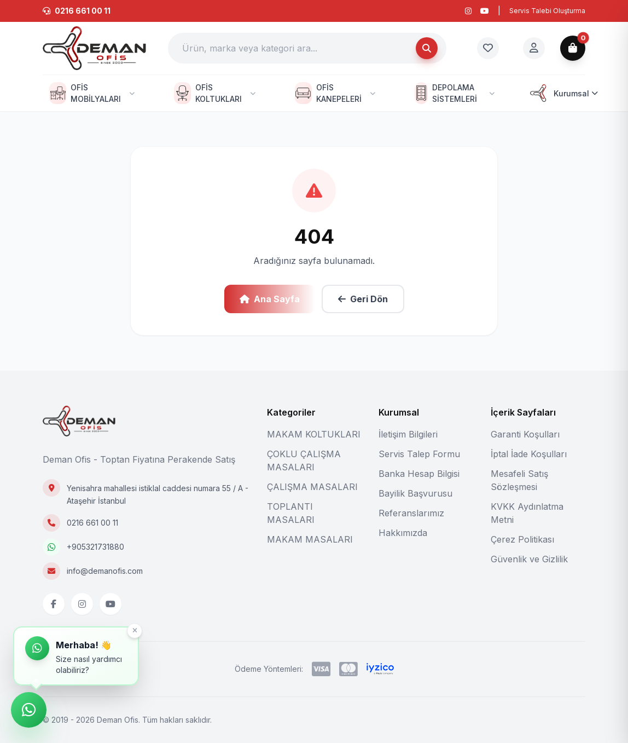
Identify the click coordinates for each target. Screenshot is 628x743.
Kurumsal (562, 93)
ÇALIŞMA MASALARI (312, 486)
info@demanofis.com (105, 570)
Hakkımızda (403, 532)
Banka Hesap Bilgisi (419, 473)
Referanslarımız (411, 513)
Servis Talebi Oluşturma (547, 11)
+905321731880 (95, 546)
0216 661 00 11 (92, 522)
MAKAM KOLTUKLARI (313, 434)
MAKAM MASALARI (310, 539)
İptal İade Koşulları (529, 453)
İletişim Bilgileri (408, 434)
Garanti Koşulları (525, 434)
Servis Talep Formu (419, 453)
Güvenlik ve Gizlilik (529, 559)
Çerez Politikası (522, 539)
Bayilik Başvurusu (415, 493)
